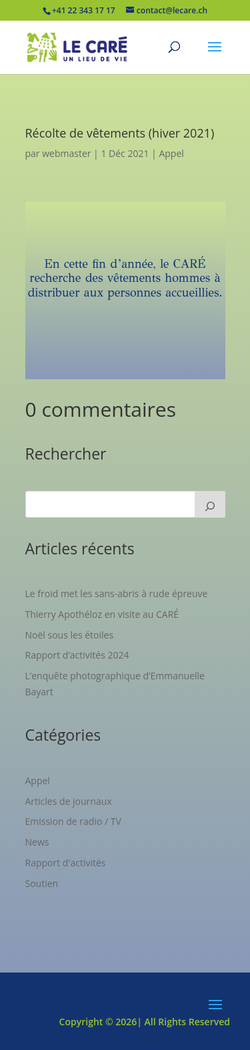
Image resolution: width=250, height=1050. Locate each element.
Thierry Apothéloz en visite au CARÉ (102, 614)
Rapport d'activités (65, 862)
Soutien (42, 883)
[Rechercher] (210, 504)
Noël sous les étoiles (69, 635)
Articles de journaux (68, 801)
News (37, 842)
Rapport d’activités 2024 (77, 655)
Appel (171, 153)
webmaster (66, 153)
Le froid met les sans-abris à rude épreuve (116, 593)
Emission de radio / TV (73, 821)
